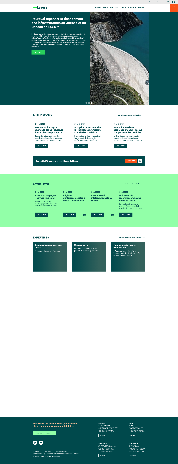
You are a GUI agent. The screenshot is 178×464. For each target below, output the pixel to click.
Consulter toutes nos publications (131, 115)
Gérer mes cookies (37, 453)
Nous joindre (161, 2)
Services (98, 7)
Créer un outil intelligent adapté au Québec (101, 198)
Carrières (152, 2)
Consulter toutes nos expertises (132, 237)
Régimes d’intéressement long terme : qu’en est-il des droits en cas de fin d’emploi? (74, 198)
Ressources (114, 7)
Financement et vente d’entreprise (124, 246)
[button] (86, 103)
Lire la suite (38, 52)
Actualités (132, 7)
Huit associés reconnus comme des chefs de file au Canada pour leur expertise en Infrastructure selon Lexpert (130, 198)
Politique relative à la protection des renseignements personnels (63, 453)
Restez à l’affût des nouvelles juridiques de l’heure (57, 161)
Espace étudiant (37, 451)
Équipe (105, 7)
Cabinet (141, 7)
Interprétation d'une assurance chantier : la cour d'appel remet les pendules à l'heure (128, 130)
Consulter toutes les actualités (133, 184)
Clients (123, 7)
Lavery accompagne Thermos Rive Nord (45, 197)
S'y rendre (102, 435)
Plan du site (48, 451)
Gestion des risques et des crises (48, 246)
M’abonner (131, 161)
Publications (42, 115)
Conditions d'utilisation (61, 451)
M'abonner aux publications (44, 433)
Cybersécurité (81, 245)
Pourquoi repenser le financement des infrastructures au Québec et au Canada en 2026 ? (59, 23)
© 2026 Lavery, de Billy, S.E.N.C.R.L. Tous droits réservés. (48, 456)
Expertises (41, 237)
